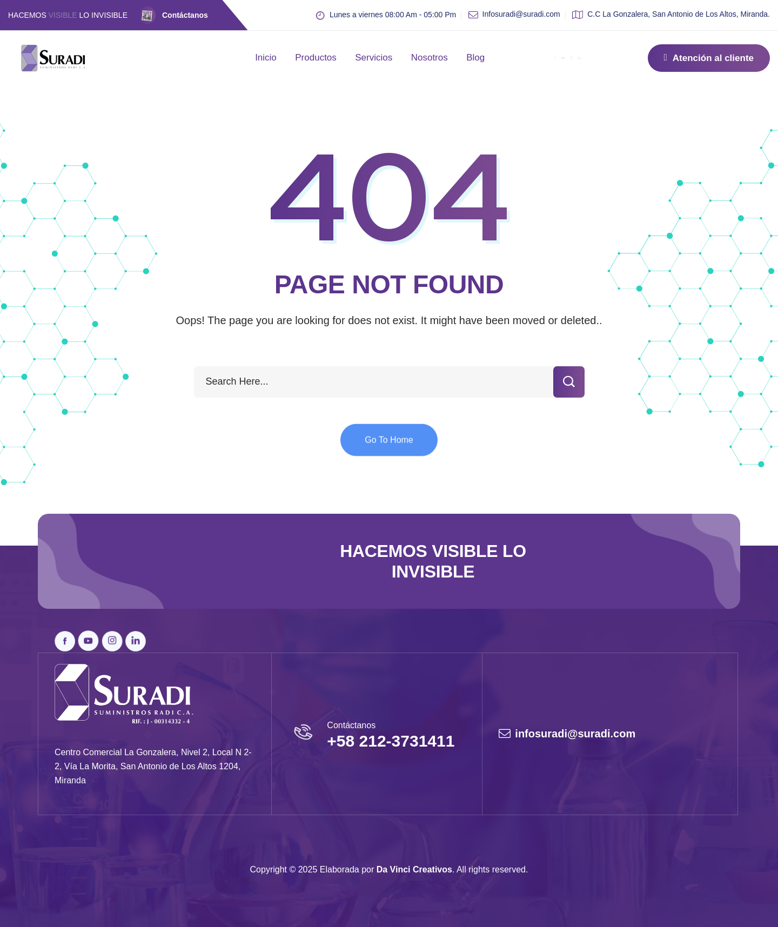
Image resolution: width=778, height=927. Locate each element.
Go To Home (389, 449)
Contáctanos (185, 15)
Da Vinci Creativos (414, 869)
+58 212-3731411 (390, 741)
